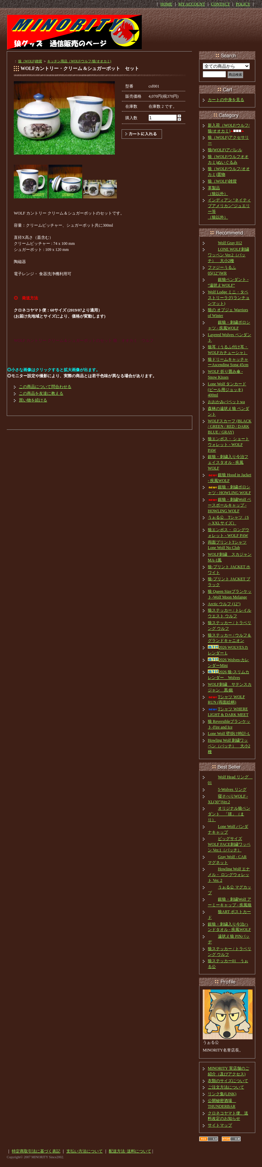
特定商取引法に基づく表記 (36, 1151)
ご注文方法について (226, 1087)
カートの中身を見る (226, 99)
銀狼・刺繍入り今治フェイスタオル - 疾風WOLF (228, 462)
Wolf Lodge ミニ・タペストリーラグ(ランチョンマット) (229, 298)
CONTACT (220, 4)
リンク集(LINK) (222, 1094)
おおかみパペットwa (226, 401)
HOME (166, 4)
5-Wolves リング (227, 789)
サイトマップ (220, 1125)
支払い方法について (84, 1151)
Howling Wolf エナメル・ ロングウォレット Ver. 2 (229, 875)
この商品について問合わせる (45, 386)
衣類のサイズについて (228, 1080)
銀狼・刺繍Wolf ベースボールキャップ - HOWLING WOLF (229, 505)
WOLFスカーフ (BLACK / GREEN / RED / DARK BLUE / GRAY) (230, 427)
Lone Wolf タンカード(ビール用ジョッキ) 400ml (227, 390)
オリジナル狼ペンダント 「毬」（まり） (229, 814)
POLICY (243, 4)
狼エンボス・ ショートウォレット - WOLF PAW (228, 444)
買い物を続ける (33, 400)
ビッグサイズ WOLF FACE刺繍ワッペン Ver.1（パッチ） (229, 844)
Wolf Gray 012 (225, 242)
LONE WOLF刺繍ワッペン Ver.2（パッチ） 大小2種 (228, 255)
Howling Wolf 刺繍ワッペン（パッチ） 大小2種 (229, 746)
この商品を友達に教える (41, 393)
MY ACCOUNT (191, 4)
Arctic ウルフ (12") (224, 604)
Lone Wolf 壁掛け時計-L (229, 733)
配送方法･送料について (130, 1151)
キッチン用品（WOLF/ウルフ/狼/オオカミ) (79, 61)
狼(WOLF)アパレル (225, 150)
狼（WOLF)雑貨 (30, 61)
